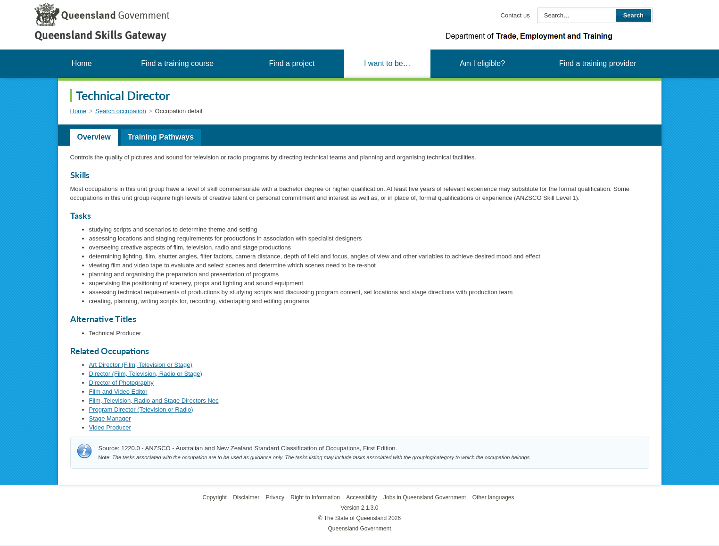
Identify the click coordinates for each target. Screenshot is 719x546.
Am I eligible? (482, 63)
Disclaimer (246, 497)
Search (633, 15)
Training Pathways (161, 137)
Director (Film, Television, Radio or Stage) (145, 373)
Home (82, 63)
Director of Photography (121, 382)
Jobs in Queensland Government (424, 497)
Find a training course (177, 63)
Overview (94, 137)
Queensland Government (359, 528)
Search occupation (120, 111)
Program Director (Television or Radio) (141, 409)
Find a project (292, 63)
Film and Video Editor (118, 391)
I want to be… (387, 63)
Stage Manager (110, 418)
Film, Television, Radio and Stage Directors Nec (154, 400)
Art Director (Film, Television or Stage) (140, 364)
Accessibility (361, 497)
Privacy (275, 497)
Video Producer (110, 427)
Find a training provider (597, 63)
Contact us (515, 15)
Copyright (214, 497)
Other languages (493, 497)
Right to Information (315, 497)
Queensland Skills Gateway (100, 35)
